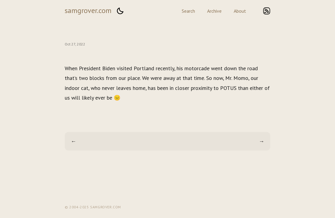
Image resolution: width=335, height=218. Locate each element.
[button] (120, 11)
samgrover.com (88, 10)
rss (266, 11)
